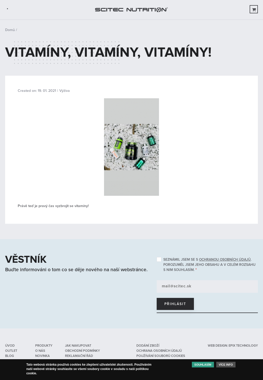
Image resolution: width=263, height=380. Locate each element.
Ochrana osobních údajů (159, 351)
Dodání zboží (147, 346)
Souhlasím (202, 365)
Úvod (10, 346)
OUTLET (11, 351)
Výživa (64, 91)
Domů (10, 30)
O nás (40, 351)
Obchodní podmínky (82, 351)
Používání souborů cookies (160, 356)
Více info (226, 365)
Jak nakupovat (78, 346)
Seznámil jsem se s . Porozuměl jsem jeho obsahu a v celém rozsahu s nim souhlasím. (209, 264)
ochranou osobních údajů (225, 259)
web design (217, 346)
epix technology (243, 346)
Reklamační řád (79, 356)
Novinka (42, 356)
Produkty (43, 346)
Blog (9, 356)
